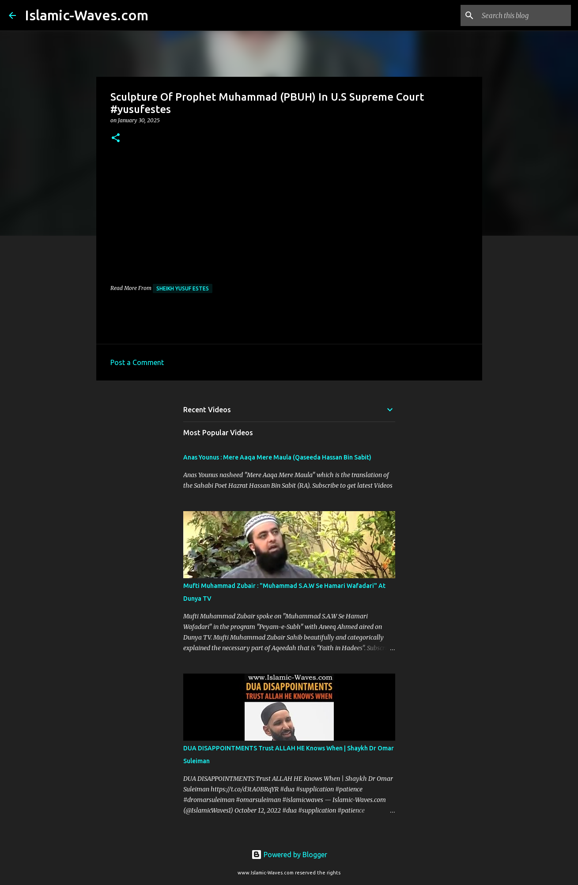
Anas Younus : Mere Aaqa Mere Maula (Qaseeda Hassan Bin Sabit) (277, 457)
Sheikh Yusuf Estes (182, 288)
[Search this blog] (524, 15)
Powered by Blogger (289, 855)
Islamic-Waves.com (86, 15)
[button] (115, 138)
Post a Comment (137, 362)
